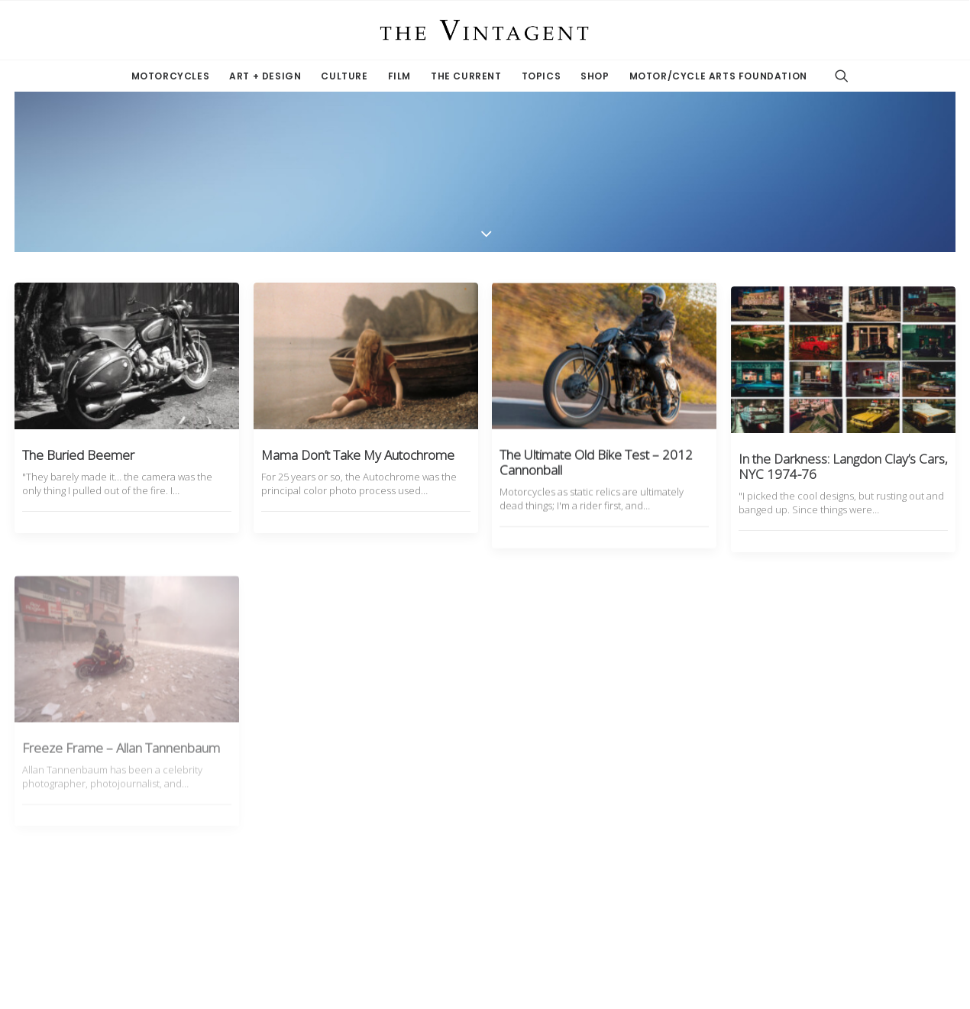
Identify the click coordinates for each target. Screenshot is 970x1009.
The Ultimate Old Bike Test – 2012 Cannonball (596, 475)
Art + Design (265, 76)
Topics (541, 76)
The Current (466, 76)
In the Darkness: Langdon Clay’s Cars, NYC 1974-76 (843, 507)
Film (399, 76)
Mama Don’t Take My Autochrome (357, 455)
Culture (344, 76)
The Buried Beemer (78, 455)
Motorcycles (170, 76)
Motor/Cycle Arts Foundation (718, 76)
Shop (594, 76)
